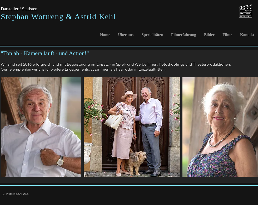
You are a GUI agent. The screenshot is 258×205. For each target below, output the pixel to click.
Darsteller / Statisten (19, 8)
